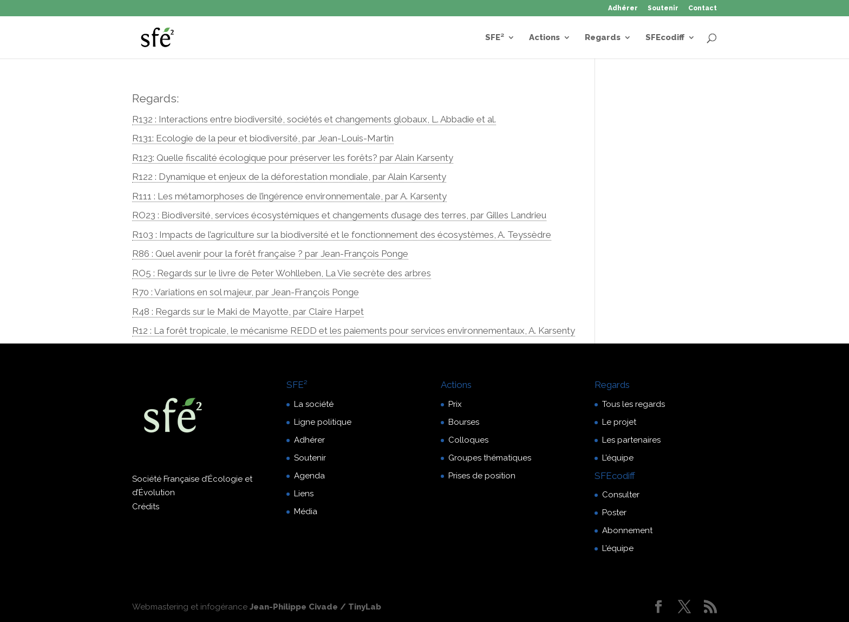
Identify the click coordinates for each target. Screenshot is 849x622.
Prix (455, 404)
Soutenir (663, 8)
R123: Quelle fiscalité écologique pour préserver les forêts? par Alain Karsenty (292, 157)
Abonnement (627, 530)
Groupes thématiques (489, 458)
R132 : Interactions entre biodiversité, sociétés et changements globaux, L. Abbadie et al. (314, 119)
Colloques (468, 440)
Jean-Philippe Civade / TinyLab (315, 607)
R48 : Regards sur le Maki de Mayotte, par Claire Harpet (248, 311)
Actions (544, 38)
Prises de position (481, 476)
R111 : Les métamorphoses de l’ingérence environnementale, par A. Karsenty (289, 196)
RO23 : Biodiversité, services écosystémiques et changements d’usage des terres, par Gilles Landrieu (339, 215)
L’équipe (618, 458)
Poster (614, 512)
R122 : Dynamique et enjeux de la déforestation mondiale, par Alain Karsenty (289, 176)
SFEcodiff (664, 38)
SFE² (494, 38)
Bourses (463, 422)
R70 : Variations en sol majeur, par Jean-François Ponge (245, 292)
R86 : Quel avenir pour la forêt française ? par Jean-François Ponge (270, 253)
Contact (702, 8)
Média (305, 511)
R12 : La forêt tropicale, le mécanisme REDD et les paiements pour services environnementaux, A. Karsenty (353, 330)
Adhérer (623, 8)
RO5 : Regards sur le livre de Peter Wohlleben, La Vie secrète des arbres (281, 273)
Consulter (620, 495)
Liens (304, 493)
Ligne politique (322, 422)
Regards (603, 38)
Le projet (619, 422)
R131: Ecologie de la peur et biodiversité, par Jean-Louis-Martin (263, 138)
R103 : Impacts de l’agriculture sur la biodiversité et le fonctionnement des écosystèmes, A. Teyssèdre (341, 234)
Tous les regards (633, 404)
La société (314, 404)
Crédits (145, 506)
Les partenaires (631, 440)
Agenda (309, 476)
